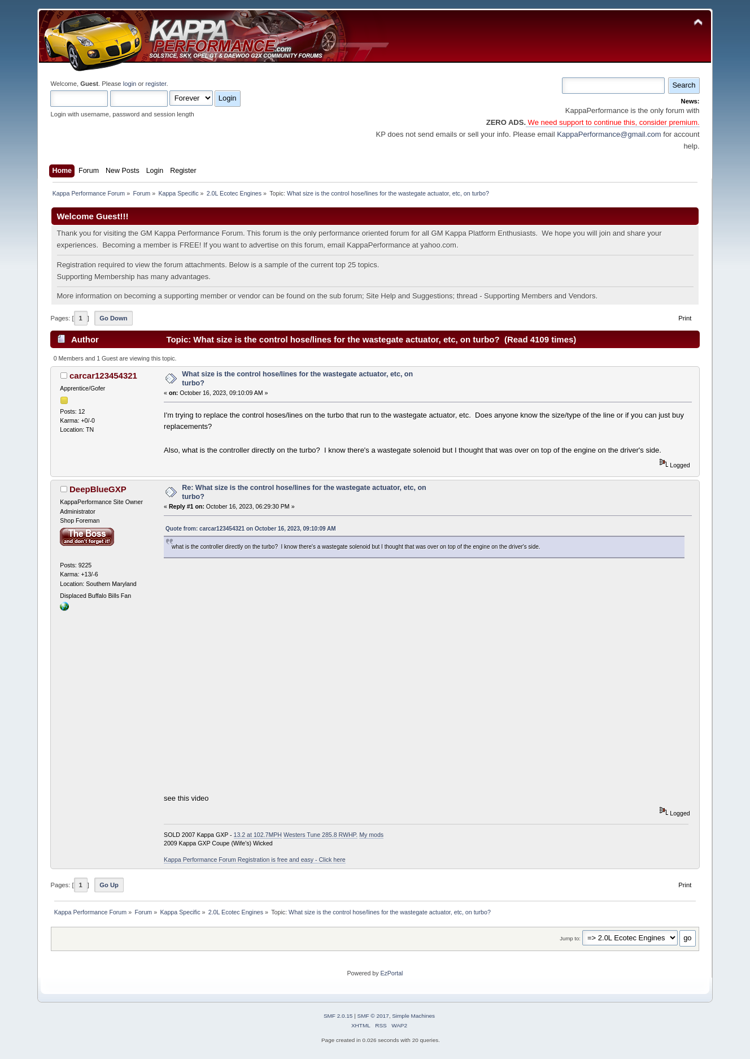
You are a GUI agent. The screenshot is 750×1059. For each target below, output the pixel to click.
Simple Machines (413, 1016)
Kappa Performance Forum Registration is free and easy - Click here (255, 859)
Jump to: (570, 938)
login (130, 83)
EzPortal (391, 973)
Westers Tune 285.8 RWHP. (320, 834)
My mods (371, 834)
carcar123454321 (103, 375)
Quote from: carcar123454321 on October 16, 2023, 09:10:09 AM (250, 529)
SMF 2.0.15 (338, 1016)
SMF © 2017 (373, 1016)
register (156, 83)
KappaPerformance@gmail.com (609, 134)
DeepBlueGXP (98, 489)
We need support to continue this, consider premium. (613, 122)
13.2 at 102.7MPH (258, 834)
